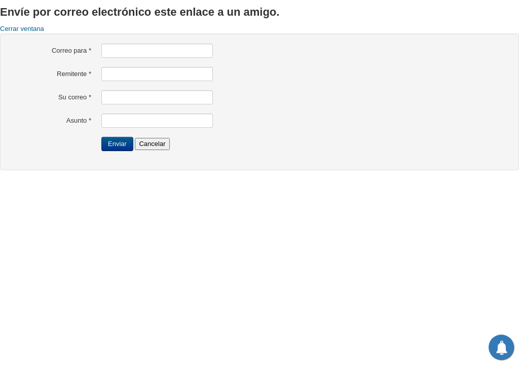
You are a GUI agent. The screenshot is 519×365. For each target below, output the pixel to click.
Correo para (71, 50)
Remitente (74, 74)
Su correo (74, 97)
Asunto (78, 120)
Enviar (117, 144)
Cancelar (152, 144)
